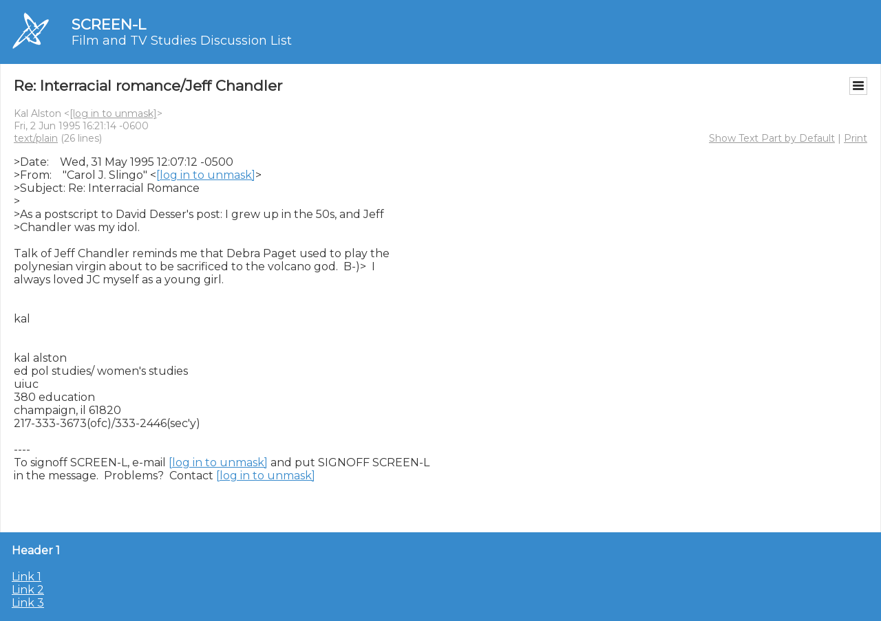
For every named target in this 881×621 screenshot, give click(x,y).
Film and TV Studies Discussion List (182, 40)
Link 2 (28, 589)
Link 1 (26, 576)
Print (855, 138)
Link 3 (28, 602)
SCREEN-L (109, 24)
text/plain (36, 138)
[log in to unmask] (113, 113)
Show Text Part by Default (772, 138)
